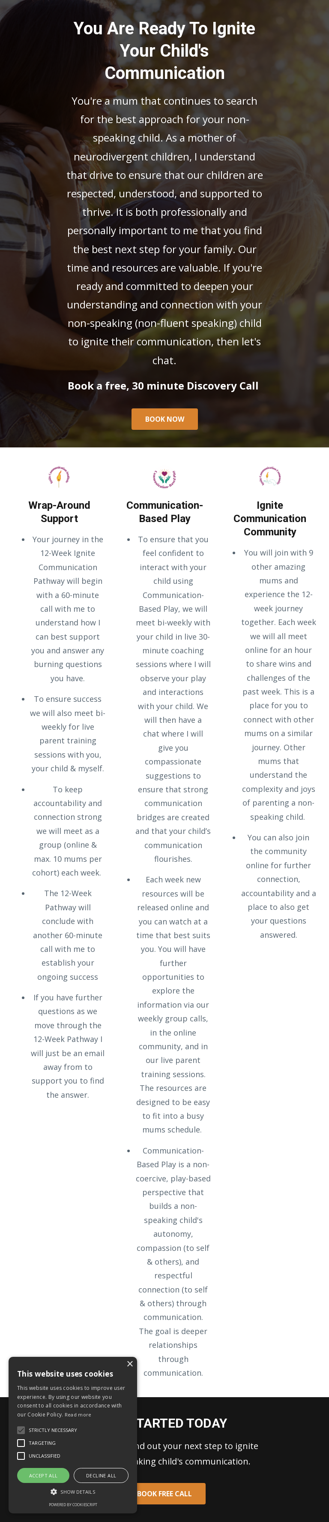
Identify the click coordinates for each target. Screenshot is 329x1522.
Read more (78, 1414)
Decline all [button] (101, 1475)
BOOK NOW (164, 419)
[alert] (73, 1435)
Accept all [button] (43, 1475)
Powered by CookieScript (73, 1504)
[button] (73, 1491)
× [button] (129, 1364)
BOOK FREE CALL (164, 1493)
